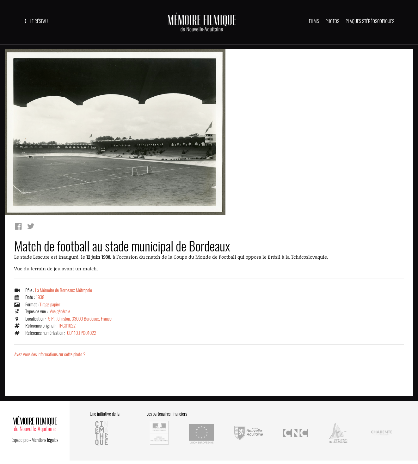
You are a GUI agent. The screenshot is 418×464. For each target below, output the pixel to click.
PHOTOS (332, 21)
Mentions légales (45, 440)
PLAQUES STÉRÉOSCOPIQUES (370, 21)
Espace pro (19, 440)
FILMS (314, 21)
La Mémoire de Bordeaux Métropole (63, 290)
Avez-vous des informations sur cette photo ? (49, 354)
